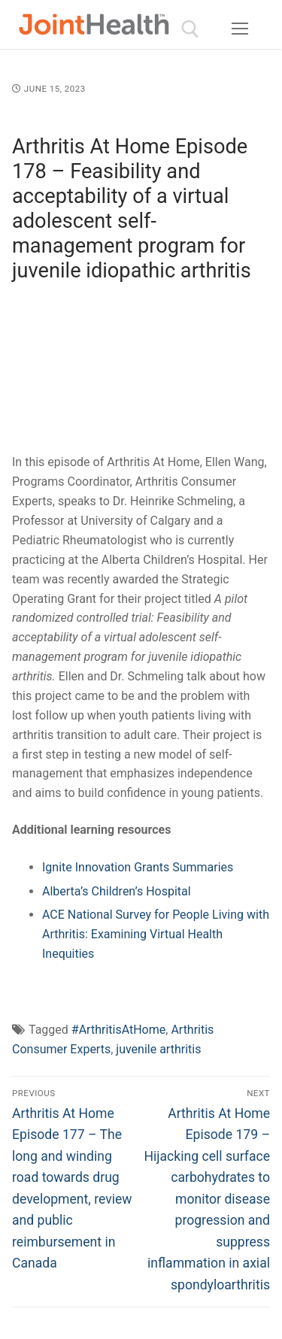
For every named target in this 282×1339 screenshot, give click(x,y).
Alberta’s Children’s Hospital (116, 891)
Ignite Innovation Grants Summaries (137, 867)
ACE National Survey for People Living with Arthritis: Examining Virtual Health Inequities (155, 934)
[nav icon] (240, 29)
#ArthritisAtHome (118, 1029)
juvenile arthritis (158, 1049)
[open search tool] (190, 29)
